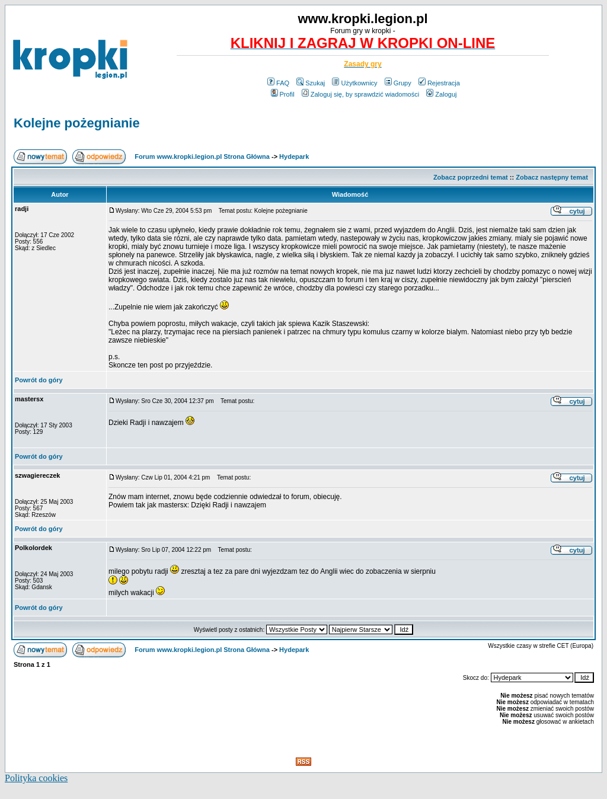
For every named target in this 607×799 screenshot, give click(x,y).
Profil (283, 94)
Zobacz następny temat (552, 177)
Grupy (398, 83)
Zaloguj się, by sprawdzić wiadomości (360, 94)
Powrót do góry (39, 379)
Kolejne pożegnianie (77, 123)
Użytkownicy (354, 83)
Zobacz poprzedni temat (470, 177)
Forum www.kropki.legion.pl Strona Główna (202, 156)
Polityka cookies (36, 778)
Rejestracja (439, 83)
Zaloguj (441, 94)
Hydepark (294, 156)
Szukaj (310, 83)
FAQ (278, 83)
